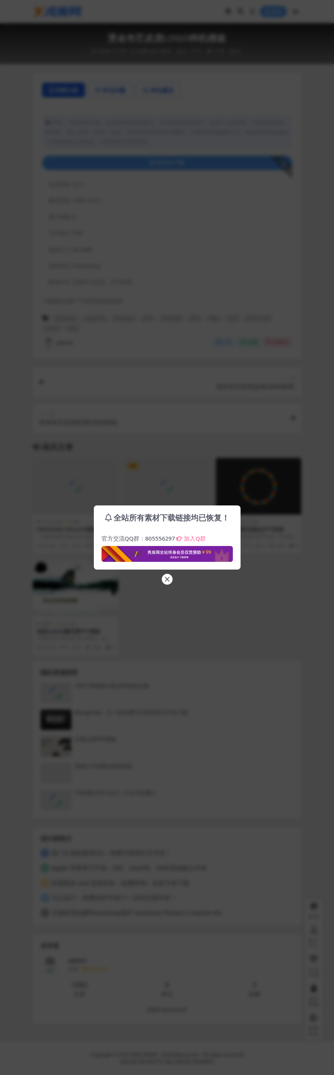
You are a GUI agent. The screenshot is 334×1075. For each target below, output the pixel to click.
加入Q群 (191, 538)
